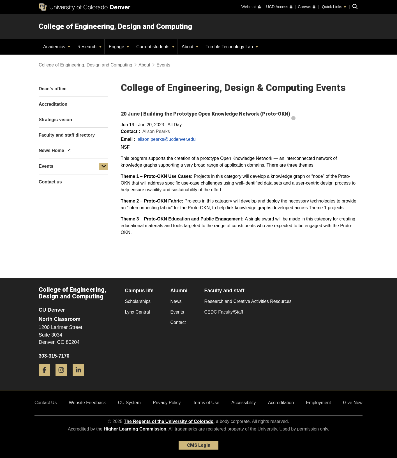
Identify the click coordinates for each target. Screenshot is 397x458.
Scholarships (138, 301)
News (176, 301)
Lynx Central (137, 312)
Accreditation (281, 402)
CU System (129, 402)
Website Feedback (87, 402)
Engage (119, 46)
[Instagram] (63, 378)
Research (89, 46)
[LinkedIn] (80, 378)
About (190, 46)
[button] (103, 166)
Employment (318, 402)
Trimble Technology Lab (232, 46)
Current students (155, 46)
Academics (56, 46)
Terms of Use (206, 402)
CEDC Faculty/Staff (223, 312)
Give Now (353, 402)
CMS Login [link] (198, 445)
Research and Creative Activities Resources (248, 301)
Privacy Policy (167, 402)
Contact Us (45, 402)
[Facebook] (46, 378)
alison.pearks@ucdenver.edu (167, 139)
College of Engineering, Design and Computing (115, 26)
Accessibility (243, 402)
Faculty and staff (224, 290)
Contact (178, 322)
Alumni (179, 290)
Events (46, 166)
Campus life (139, 290)
